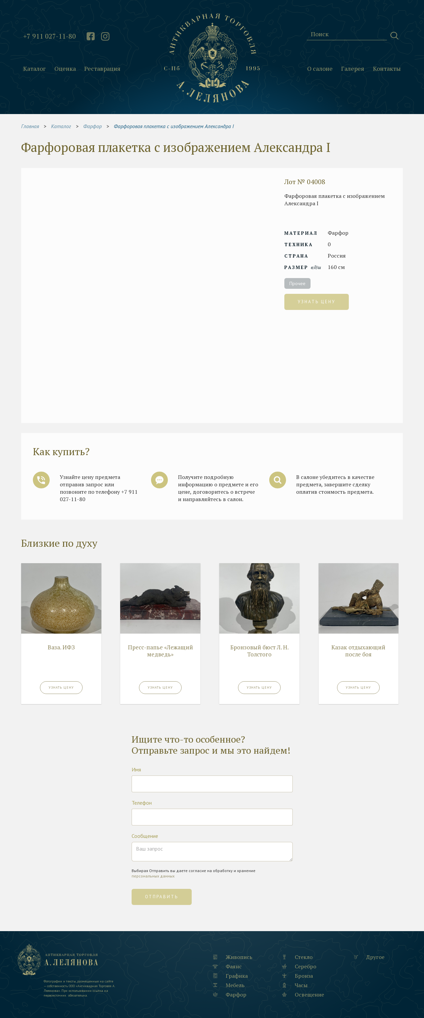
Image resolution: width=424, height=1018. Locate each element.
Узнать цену (316, 302)
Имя (136, 769)
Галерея (352, 68)
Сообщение (145, 836)
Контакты (387, 68)
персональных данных (153, 875)
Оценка (65, 68)
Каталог (34, 68)
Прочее (297, 283)
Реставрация (102, 68)
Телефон (142, 802)
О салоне (320, 68)
